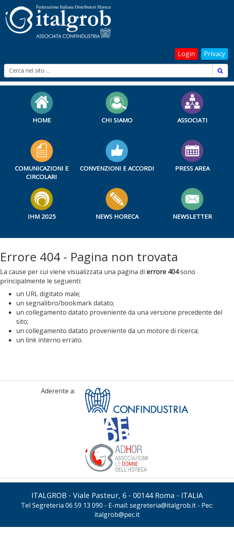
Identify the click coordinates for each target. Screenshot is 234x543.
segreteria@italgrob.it (163, 505)
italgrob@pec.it (117, 514)
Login (186, 53)
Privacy (214, 53)
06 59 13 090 (84, 505)
